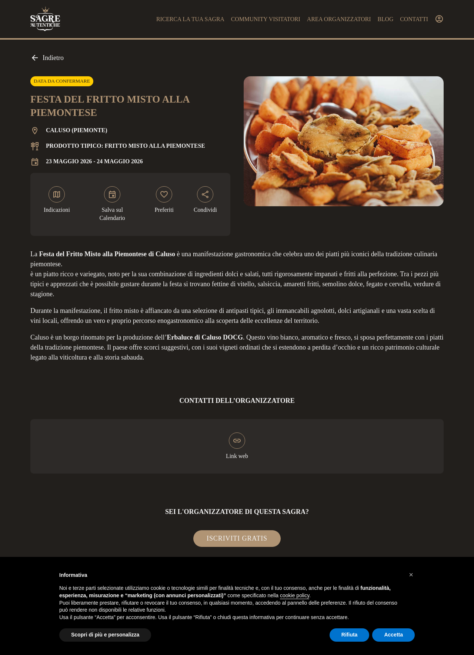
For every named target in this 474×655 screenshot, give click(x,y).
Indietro (47, 57)
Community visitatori (265, 19)
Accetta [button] (393, 635)
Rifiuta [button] (349, 635)
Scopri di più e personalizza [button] (105, 635)
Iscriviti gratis (237, 538)
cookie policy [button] (294, 595)
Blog (385, 19)
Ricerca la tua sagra (190, 19)
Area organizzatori (339, 19)
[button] (411, 575)
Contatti (414, 19)
